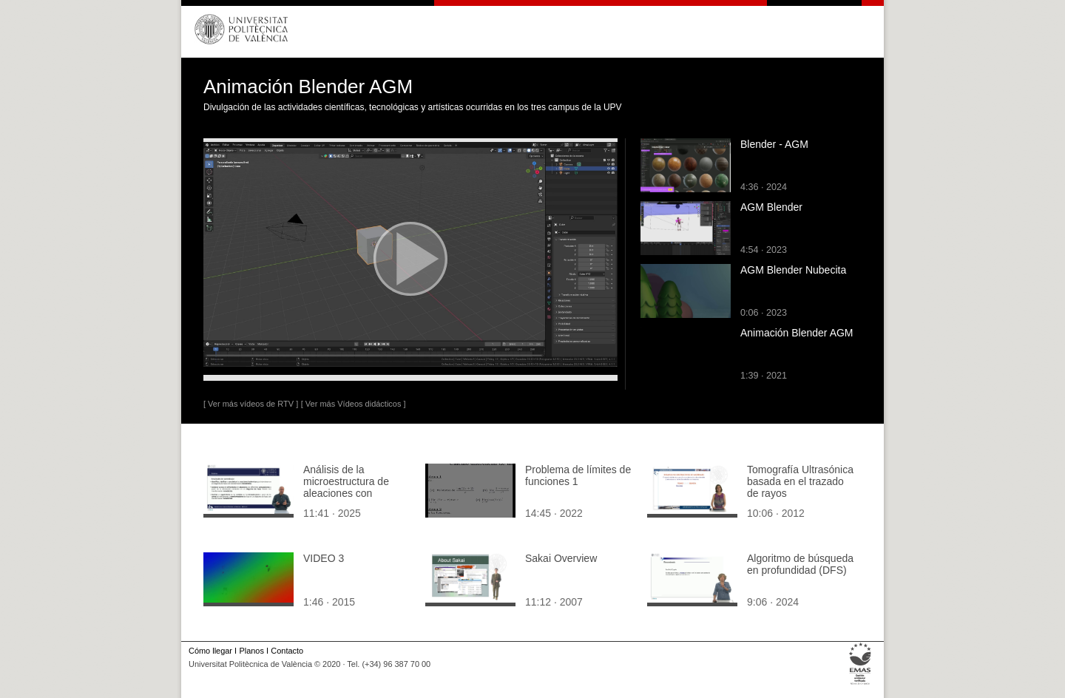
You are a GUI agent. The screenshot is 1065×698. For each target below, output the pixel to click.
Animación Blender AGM (796, 333)
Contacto (287, 650)
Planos (251, 650)
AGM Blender (771, 207)
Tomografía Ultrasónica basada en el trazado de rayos (800, 481)
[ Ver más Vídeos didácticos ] (353, 403)
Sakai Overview (561, 558)
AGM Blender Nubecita (793, 270)
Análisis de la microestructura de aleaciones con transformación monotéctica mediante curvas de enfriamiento (355, 499)
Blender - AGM (774, 144)
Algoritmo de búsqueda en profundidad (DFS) (800, 564)
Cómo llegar (210, 650)
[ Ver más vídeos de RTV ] (250, 403)
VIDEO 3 (323, 558)
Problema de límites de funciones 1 (578, 475)
